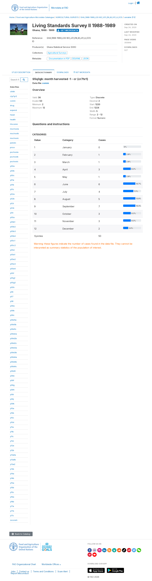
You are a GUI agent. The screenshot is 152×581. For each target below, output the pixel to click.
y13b (12, 469)
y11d (12, 441)
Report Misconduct (20, 573)
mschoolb (14, 133)
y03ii (12, 208)
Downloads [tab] (63, 72)
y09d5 (13, 371)
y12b (12, 450)
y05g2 (13, 282)
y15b (12, 487)
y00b (12, 171)
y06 (11, 292)
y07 (11, 296)
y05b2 (13, 227)
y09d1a (13, 320)
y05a (12, 217)
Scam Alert (63, 571)
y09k (12, 403)
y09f (12, 380)
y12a (12, 445)
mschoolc (14, 138)
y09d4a (13, 357)
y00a (12, 166)
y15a (12, 483)
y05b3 (13, 231)
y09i (12, 394)
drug (12, 105)
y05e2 (13, 259)
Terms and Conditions (43, 571)
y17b (12, 511)
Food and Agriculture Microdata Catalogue (35, 17)
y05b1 (12, 222)
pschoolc (14, 161)
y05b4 (13, 236)
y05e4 (13, 268)
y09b (12, 310)
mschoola (14, 129)
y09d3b (13, 352)
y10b (12, 413)
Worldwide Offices (50, 564)
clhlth (12, 91)
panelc (13, 143)
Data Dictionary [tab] (43, 72)
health (13, 119)
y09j (12, 399)
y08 (11, 301)
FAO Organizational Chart (24, 564)
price (12, 147)
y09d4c (13, 366)
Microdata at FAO (59, 7)
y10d (12, 422)
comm (13, 101)
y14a (12, 473)
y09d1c (13, 329)
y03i (12, 203)
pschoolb (14, 157)
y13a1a (13, 455)
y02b (12, 198)
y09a (12, 306)
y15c (12, 492)
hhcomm (14, 124)
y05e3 (13, 264)
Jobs (13, 571)
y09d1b (13, 324)
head (12, 115)
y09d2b (13, 338)
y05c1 (12, 240)
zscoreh (13, 520)
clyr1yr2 (13, 96)
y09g (12, 385)
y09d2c (13, 343)
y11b (12, 431)
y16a (12, 497)
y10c (12, 418)
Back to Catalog (21, 534)
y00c (12, 175)
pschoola (14, 152)
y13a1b (13, 459)
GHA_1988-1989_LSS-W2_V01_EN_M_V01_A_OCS (101, 17)
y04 (11, 213)
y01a (12, 180)
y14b (12, 478)
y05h (12, 287)
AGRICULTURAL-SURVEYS (67, 17)
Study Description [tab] (21, 72)
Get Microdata (67, 30)
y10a (12, 408)
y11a (12, 427)
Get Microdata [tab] (81, 72)
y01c (12, 189)
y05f (12, 273)
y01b (12, 185)
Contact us (24, 571)
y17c (12, 515)
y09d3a (13, 348)
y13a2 (12, 464)
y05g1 (12, 278)
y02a (12, 194)
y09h (12, 390)
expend (13, 110)
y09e (12, 376)
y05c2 (13, 245)
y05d (12, 250)
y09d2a (13, 334)
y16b (12, 501)
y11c (12, 436)
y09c (12, 315)
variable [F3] (129, 17)
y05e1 (12, 254)
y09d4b (13, 362)
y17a (12, 506)
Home (11, 17)
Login (130, 3)
